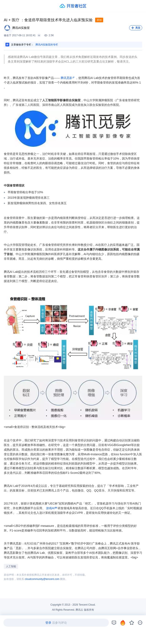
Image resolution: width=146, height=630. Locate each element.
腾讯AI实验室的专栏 (46, 44)
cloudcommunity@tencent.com (42, 579)
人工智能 (11, 566)
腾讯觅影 (66, 78)
